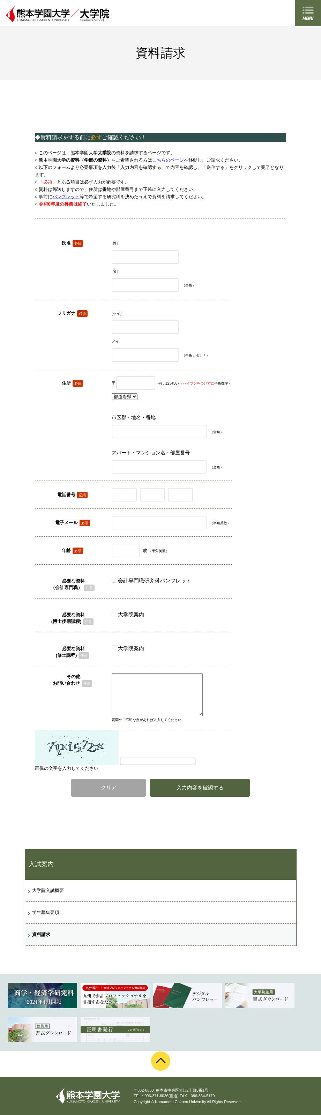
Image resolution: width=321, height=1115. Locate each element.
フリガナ (66, 313)
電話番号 (66, 494)
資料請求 (41, 934)
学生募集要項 (45, 912)
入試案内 (41, 864)
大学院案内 (131, 614)
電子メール (66, 522)
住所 (66, 383)
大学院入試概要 (48, 890)
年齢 (66, 550)
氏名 (66, 243)
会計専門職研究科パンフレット (154, 580)
